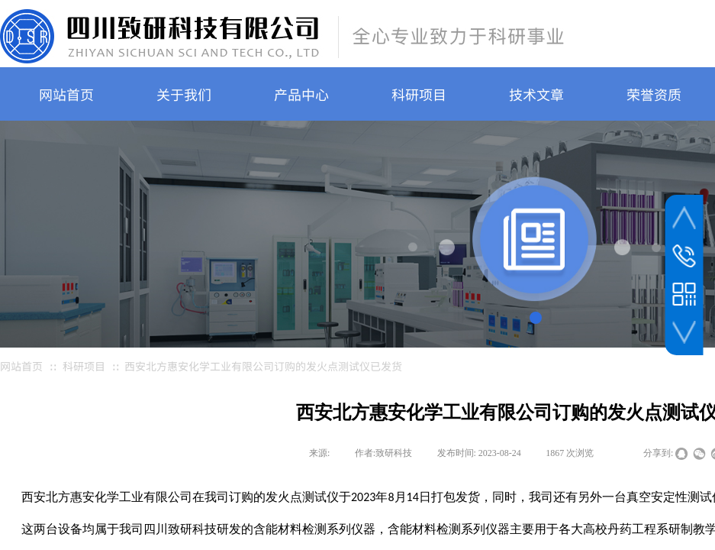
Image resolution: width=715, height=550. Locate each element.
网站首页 (66, 94)
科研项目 (418, 94)
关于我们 (183, 94)
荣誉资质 (653, 94)
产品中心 (301, 94)
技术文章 (536, 94)
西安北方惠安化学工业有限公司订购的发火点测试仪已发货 (263, 366)
